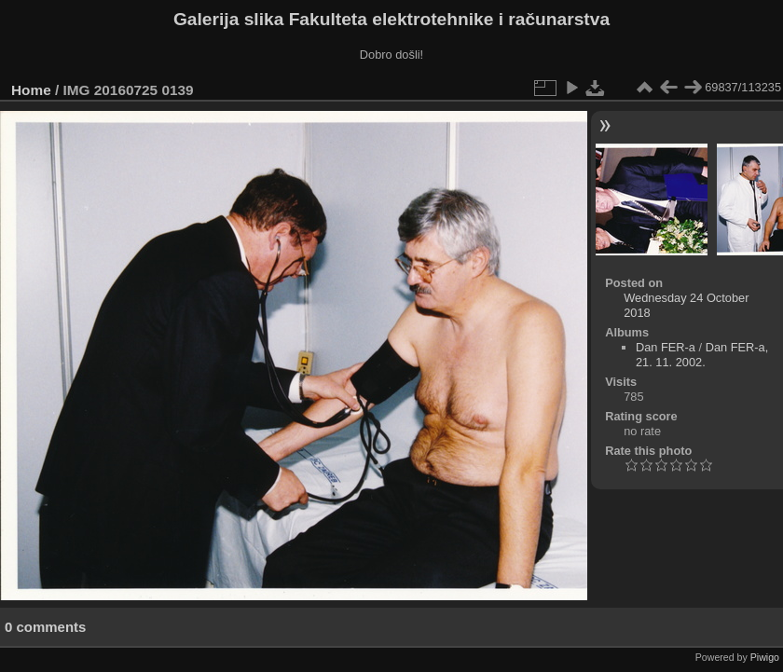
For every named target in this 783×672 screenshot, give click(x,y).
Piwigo (764, 657)
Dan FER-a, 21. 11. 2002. (702, 354)
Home (31, 90)
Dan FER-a (665, 347)
